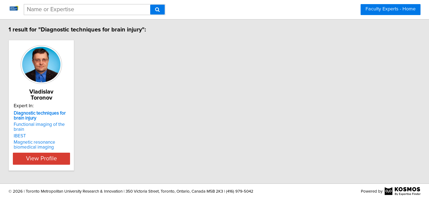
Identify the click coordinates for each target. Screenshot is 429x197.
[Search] (157, 10)
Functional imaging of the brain (46, 118)
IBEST (21, 125)
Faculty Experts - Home (391, 9)
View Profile (49, 148)
